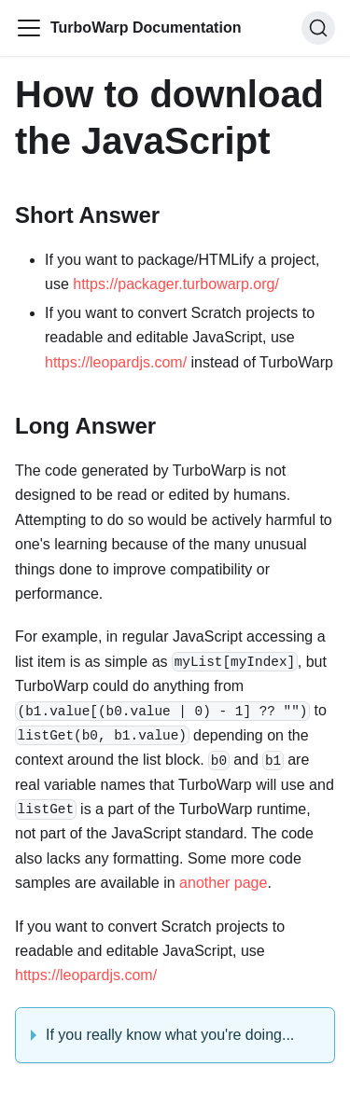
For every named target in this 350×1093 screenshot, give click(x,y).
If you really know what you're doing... (170, 1035)
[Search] (318, 28)
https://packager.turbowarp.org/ (176, 284)
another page (223, 883)
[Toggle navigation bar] (29, 28)
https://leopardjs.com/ (116, 362)
